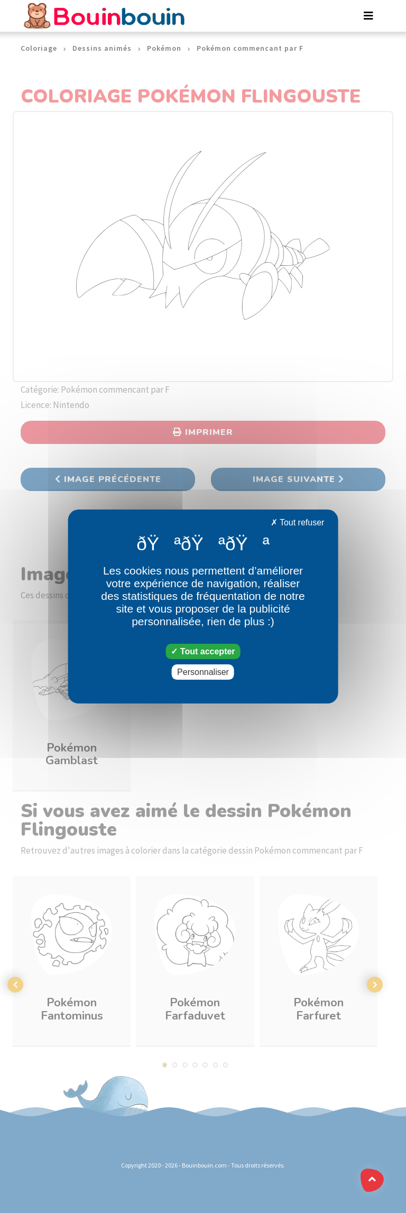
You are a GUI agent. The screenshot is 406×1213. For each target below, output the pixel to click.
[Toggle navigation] (368, 16)
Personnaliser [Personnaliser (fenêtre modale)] (203, 672)
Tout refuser (298, 522)
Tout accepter (203, 651)
